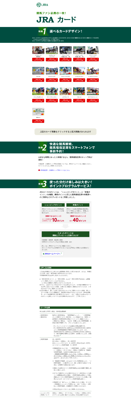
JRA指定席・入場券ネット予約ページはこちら (55, 170)
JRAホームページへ (53, 254)
